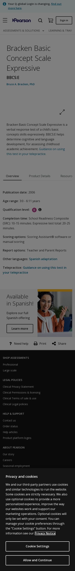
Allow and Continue (37, 560)
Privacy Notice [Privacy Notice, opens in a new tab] (45, 533)
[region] (37, 519)
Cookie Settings (37, 546)
